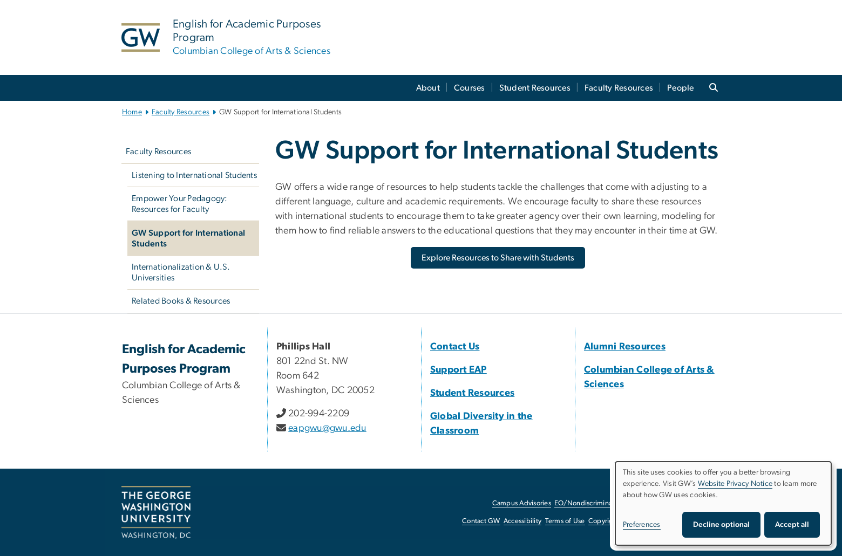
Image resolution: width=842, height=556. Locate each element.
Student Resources (535, 88)
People (680, 88)
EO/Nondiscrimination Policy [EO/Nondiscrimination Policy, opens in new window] (599, 503)
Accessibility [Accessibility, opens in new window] (522, 521)
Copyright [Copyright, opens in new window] (604, 521)
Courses (469, 88)
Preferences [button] (642, 524)
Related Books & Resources (181, 301)
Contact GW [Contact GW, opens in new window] (481, 521)
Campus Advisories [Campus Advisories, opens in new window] (521, 503)
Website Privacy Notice (735, 484)
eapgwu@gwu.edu (327, 428)
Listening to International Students (194, 175)
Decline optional (721, 524)
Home (132, 112)
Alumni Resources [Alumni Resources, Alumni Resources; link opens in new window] (625, 347)
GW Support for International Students (188, 238)
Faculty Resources (619, 88)
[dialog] (723, 503)
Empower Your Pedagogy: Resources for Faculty (180, 204)
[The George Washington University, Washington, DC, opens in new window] (156, 512)
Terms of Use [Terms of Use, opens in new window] (565, 521)
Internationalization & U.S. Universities (181, 272)
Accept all (792, 524)
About (428, 88)
